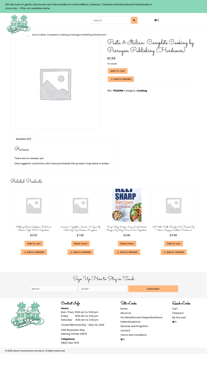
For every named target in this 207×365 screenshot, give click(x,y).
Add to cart (117, 71)
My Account (179, 317)
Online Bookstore (130, 321)
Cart (174, 308)
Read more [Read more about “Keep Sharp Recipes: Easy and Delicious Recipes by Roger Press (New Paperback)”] (127, 243)
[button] (121, 79)
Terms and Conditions (133, 335)
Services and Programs (134, 326)
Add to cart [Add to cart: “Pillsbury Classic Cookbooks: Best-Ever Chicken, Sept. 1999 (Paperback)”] (34, 243)
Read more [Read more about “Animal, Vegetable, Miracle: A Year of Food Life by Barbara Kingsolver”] (80, 243)
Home (123, 308)
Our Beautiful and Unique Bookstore (141, 317)
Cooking (142, 90)
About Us (125, 313)
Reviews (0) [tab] (23, 139)
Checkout (178, 313)
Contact (125, 330)
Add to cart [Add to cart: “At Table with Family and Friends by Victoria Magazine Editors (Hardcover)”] (173, 243)
